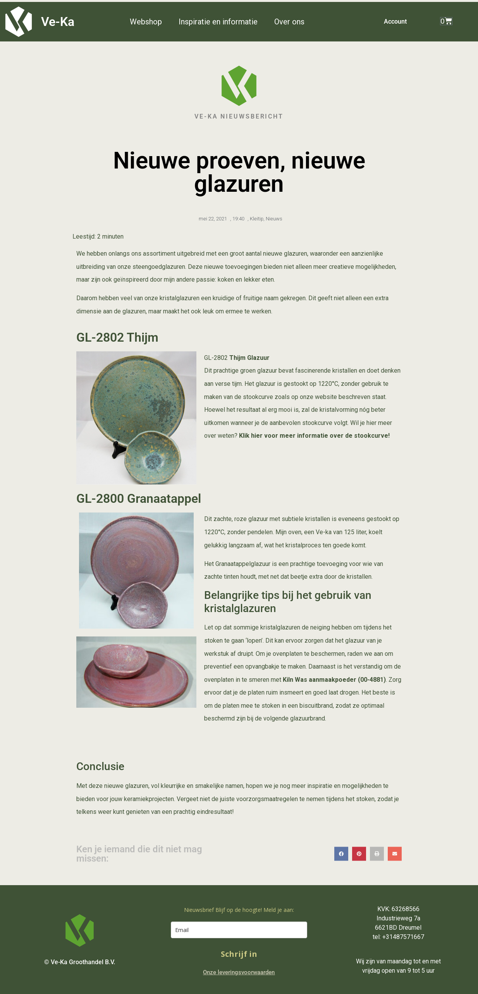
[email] (239, 930)
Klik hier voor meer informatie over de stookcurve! (314, 435)
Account (395, 21)
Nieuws (274, 219)
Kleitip (256, 219)
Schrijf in (239, 954)
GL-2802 (216, 357)
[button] (150, 21)
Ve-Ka (57, 21)
